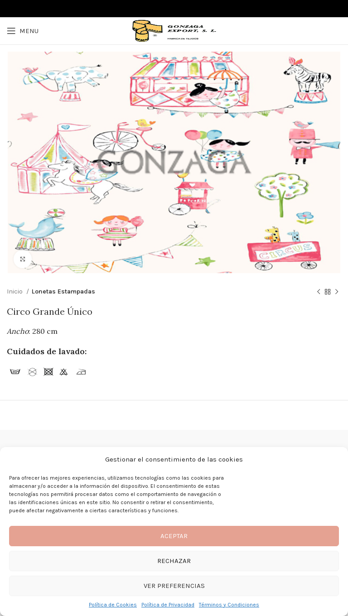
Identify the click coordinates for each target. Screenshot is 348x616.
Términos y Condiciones (229, 605)
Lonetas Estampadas (63, 291)
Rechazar (174, 561)
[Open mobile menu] (22, 31)
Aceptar (174, 536)
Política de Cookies (113, 605)
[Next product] (336, 292)
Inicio (15, 291)
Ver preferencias (174, 586)
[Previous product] (318, 292)
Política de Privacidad (167, 605)
